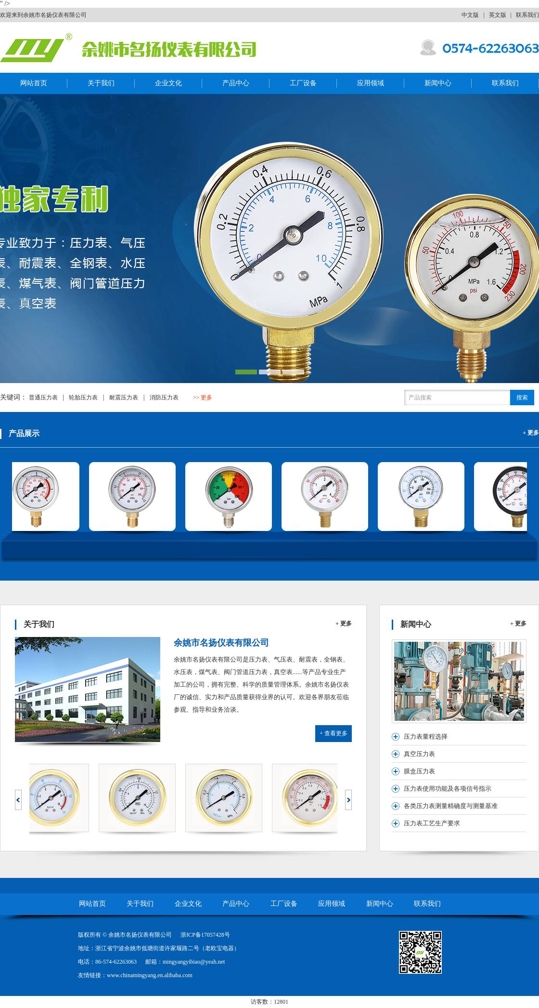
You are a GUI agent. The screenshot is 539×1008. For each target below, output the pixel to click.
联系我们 (527, 15)
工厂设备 (303, 83)
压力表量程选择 (426, 736)
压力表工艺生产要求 (432, 823)
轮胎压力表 (83, 397)
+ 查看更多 (333, 733)
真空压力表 (419, 753)
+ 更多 (531, 432)
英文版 (497, 15)
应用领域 (370, 83)
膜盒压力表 (419, 771)
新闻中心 (437, 83)
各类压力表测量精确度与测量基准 (451, 805)
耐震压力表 (123, 397)
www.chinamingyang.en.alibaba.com (149, 975)
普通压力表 (43, 397)
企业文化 (168, 83)
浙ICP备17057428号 (205, 934)
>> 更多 (203, 397)
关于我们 (101, 83)
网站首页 (33, 83)
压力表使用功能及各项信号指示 (447, 788)
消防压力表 (164, 397)
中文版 (470, 15)
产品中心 (235, 83)
